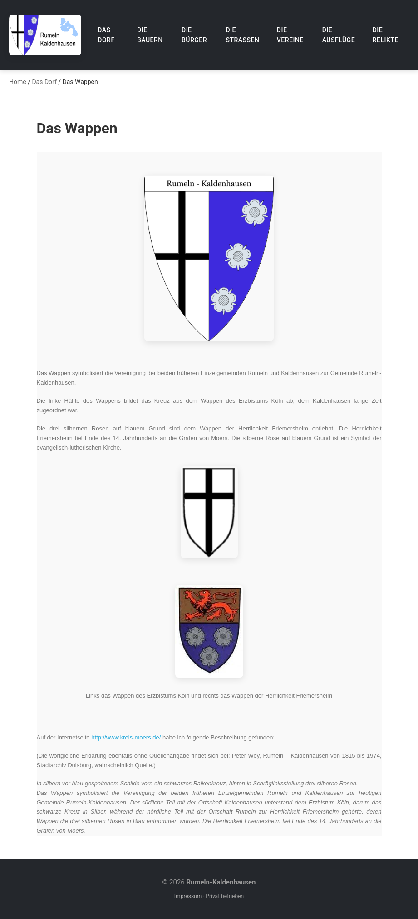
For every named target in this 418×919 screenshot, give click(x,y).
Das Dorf (106, 35)
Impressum (188, 896)
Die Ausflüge (338, 35)
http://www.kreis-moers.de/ (126, 737)
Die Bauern (150, 35)
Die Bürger (194, 35)
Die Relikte (385, 35)
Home (17, 81)
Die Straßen (242, 35)
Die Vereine (290, 35)
